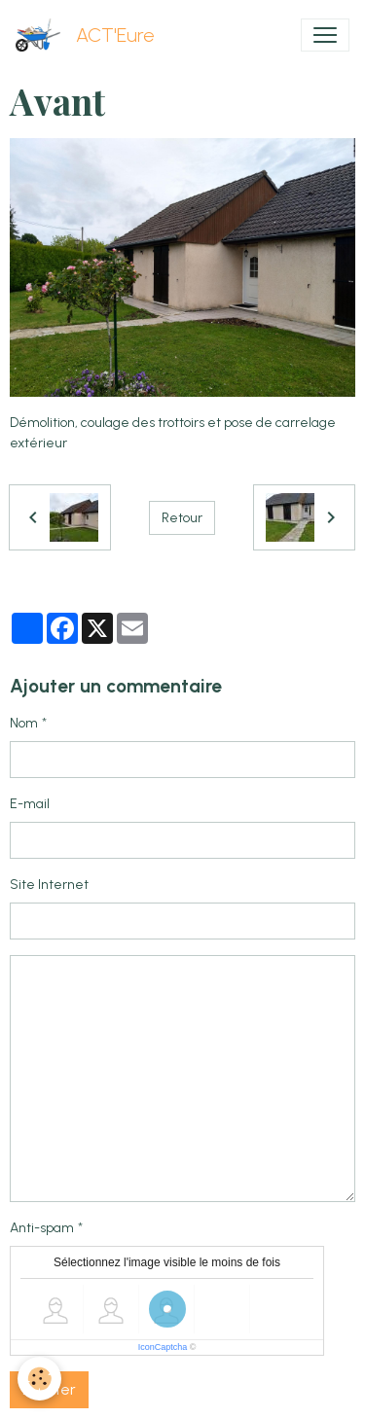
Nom (24, 723)
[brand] (89, 35)
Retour (182, 518)
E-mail (30, 804)
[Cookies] (39, 1378)
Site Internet (49, 884)
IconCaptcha (163, 1347)
